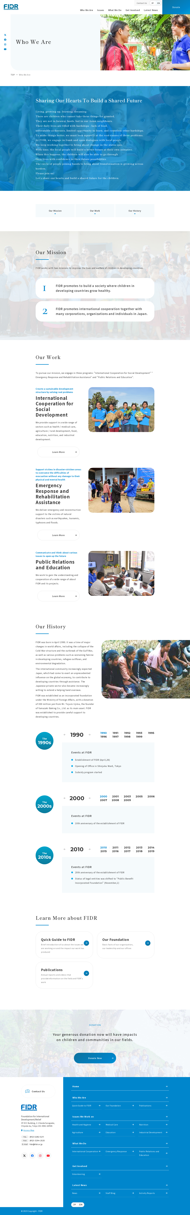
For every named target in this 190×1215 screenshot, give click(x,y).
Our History (135, 210)
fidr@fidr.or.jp (36, 1144)
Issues (100, 10)
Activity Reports (147, 1193)
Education (110, 1132)
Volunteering (78, 1174)
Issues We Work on (83, 1116)
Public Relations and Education (149, 1153)
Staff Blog (110, 1193)
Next (89, 734)
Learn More (58, 452)
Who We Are (86, 10)
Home (75, 1086)
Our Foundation (113, 1105)
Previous (64, 734)
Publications (145, 1105)
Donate (176, 7)
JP (152, 3)
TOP (13, 75)
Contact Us (142, 3)
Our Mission (55, 210)
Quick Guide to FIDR (81, 1105)
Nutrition (143, 1124)
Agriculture (77, 1132)
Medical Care (112, 1124)
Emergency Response (116, 1151)
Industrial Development (150, 1132)
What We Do (115, 10)
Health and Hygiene (81, 1124)
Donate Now (95, 1058)
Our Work (95, 210)
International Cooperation (85, 1151)
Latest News (151, 10)
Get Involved (133, 10)
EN (158, 3)
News (74, 1193)
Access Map (28, 1130)
